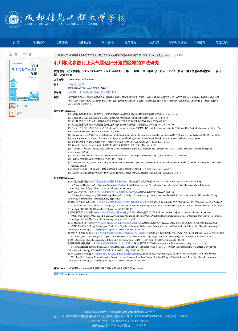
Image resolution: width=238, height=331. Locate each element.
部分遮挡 (105, 92)
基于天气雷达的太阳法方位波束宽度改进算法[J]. (117, 222)
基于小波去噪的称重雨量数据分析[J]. (110, 181)
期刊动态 (85, 42)
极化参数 (94, 92)
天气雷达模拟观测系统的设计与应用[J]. (113, 243)
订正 (114, 92)
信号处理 (73, 92)
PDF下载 (22, 106)
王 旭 (81, 84)
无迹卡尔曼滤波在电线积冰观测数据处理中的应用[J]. (123, 202)
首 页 (16, 42)
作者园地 (108, 42)
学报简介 (39, 42)
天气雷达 (83, 92)
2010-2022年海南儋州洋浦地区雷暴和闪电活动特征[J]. (122, 233)
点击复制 (178, 55)
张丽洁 (72, 84)
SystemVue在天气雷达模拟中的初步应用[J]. (115, 212)
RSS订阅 (153, 42)
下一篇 (27, 54)
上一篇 (13, 54)
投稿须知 (130, 42)
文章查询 (62, 42)
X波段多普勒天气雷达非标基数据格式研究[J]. (117, 253)
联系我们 (222, 42)
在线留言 (199, 42)
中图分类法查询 (176, 42)
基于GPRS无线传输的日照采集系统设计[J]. (116, 192)
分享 (19, 113)
